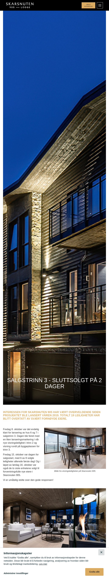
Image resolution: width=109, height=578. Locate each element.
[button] (100, 5)
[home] (20, 5)
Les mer (43, 564)
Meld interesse (88, 5)
